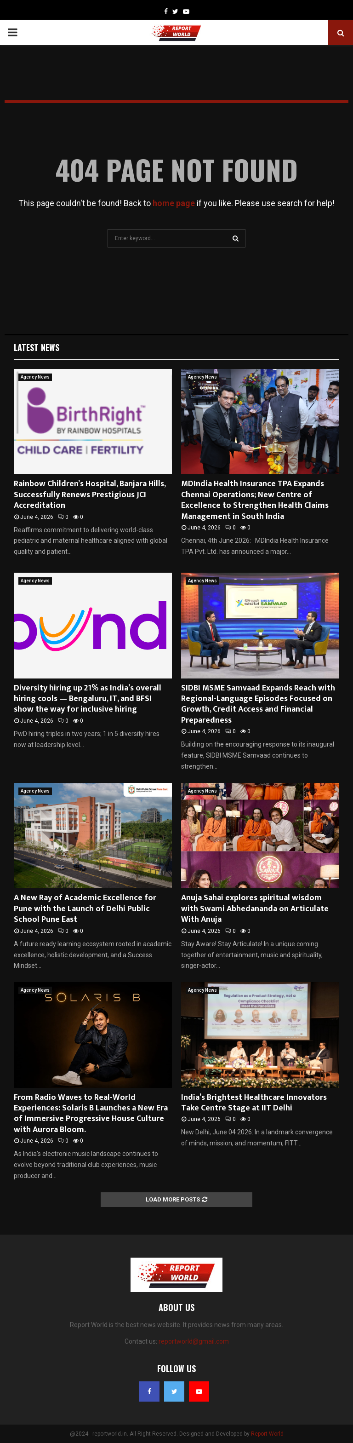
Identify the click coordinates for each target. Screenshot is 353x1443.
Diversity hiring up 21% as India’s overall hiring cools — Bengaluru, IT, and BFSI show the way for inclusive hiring (87, 699)
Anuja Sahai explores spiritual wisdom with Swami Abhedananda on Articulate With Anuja (255, 908)
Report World (267, 1434)
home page (174, 203)
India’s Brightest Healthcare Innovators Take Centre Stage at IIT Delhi (254, 1103)
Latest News (36, 347)
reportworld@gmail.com (194, 1341)
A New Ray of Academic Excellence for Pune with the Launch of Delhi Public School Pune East (85, 908)
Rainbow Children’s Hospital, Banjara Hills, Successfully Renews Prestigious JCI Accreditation (89, 494)
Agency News (35, 376)
